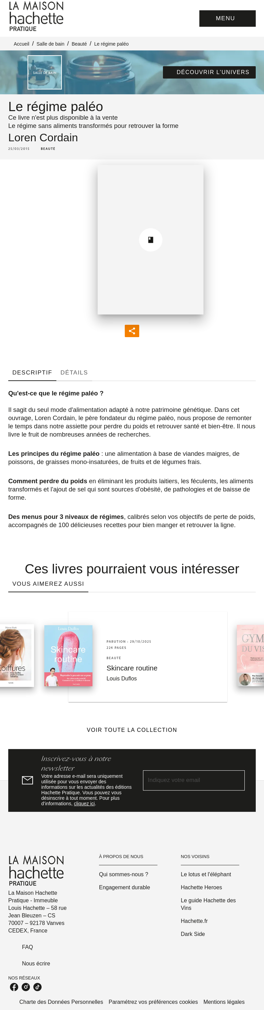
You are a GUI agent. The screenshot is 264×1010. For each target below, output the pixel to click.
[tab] (32, 373)
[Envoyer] (236, 780)
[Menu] (227, 18)
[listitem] (14, 987)
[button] (209, 72)
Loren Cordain (43, 137)
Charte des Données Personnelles (61, 1002)
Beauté (79, 44)
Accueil (21, 44)
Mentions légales (224, 1002)
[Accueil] (37, 16)
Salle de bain (50, 44)
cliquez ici (84, 803)
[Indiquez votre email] (185, 780)
